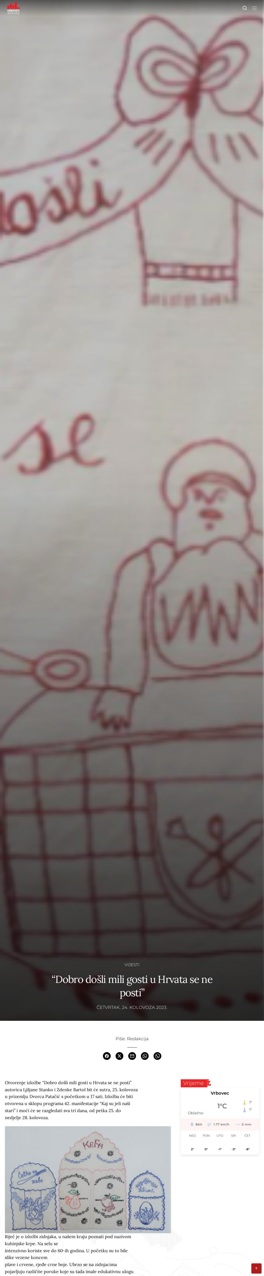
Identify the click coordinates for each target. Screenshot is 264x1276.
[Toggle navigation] (254, 8)
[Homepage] (13, 8)
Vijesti (132, 964)
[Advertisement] (220, 1195)
